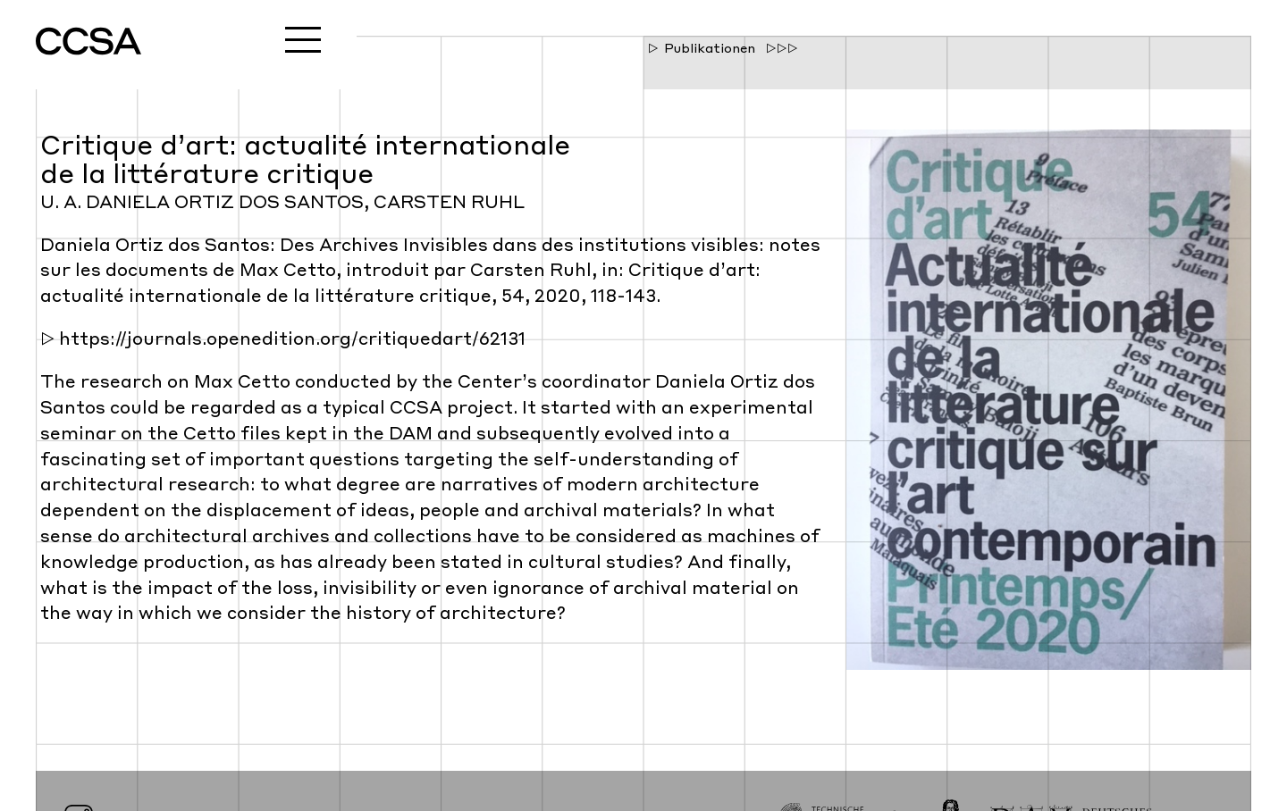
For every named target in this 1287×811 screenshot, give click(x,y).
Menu (303, 39)
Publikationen (709, 49)
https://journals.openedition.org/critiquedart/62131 (292, 340)
